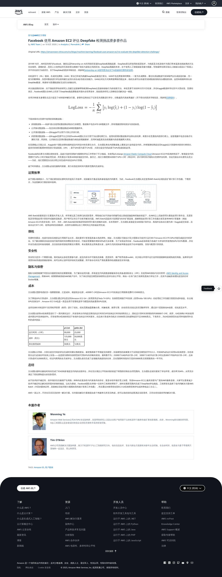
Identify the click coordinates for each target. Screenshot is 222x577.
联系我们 (165, 507)
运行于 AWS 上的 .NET (124, 518)
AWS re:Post (167, 518)
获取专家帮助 (168, 534)
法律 (163, 545)
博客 (19, 540)
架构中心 (69, 524)
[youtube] (183, 563)
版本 (55, 24)
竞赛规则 (170, 97)
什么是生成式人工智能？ (29, 518)
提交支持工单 (168, 513)
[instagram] (174, 563)
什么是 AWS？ (24, 507)
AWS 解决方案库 (73, 518)
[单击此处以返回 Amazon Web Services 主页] (19, 13)
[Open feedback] (218, 288)
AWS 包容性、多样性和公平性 (80, 545)
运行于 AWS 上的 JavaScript (127, 540)
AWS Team (35, 44)
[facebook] (165, 563)
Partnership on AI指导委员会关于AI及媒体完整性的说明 (108, 70)
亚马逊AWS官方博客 (37, 35)
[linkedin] (169, 563)
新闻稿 (20, 545)
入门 (67, 507)
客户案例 (49, 467)
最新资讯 (21, 534)
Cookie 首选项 (44, 567)
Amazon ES (39, 467)
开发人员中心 (120, 507)
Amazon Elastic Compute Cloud (137, 154)
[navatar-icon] (214, 3)
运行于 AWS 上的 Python (125, 524)
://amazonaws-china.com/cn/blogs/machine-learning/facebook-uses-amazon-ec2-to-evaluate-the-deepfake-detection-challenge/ (100, 51)
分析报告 (69, 534)
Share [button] (86, 44)
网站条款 (29, 567)
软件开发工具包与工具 (124, 513)
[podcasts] (187, 563)
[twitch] (178, 563)
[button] (217, 3)
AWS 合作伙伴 (72, 540)
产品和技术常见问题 (75, 529)
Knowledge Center (170, 524)
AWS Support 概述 (170, 529)
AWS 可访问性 (168, 540)
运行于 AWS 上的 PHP (124, 534)
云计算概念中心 (25, 524)
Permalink (75, 44)
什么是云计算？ (25, 513)
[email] (192, 563)
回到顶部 (111, 551)
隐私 (19, 567)
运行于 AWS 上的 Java (124, 529)
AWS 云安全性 (24, 529)
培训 (67, 513)
